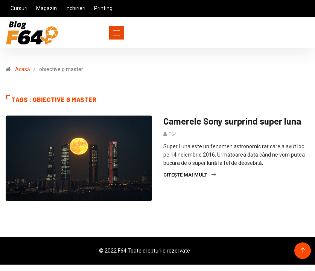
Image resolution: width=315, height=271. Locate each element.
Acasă (22, 69)
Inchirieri (75, 8)
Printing (103, 8)
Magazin (46, 8)
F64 (173, 134)
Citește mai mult (189, 175)
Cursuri (19, 8)
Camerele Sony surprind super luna (232, 121)
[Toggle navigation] (103, 32)
